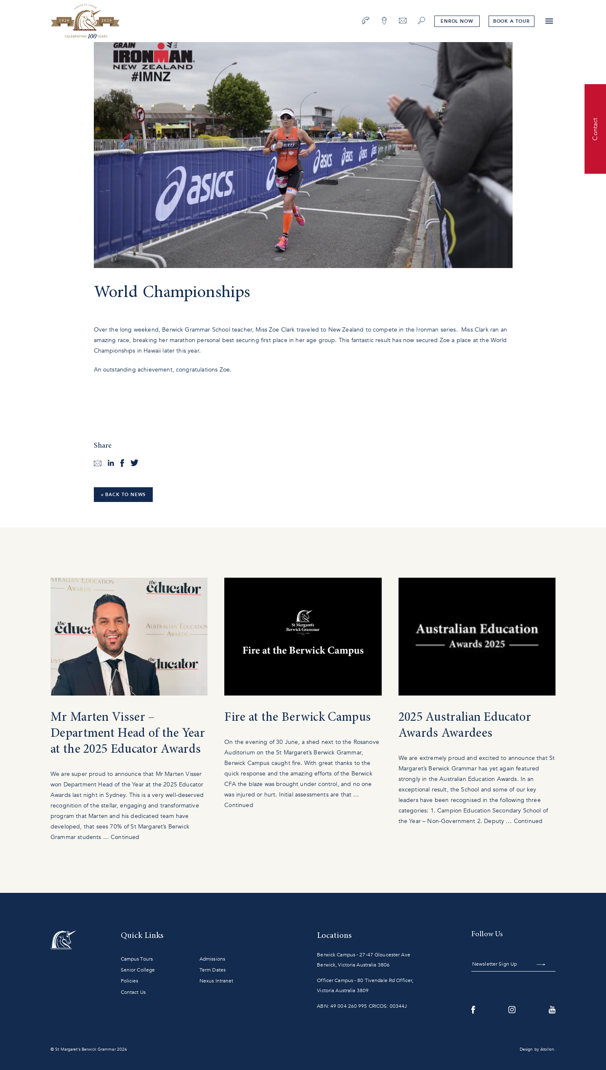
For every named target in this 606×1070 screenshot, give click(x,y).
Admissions (212, 959)
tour (511, 21)
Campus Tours (137, 959)
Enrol (456, 21)
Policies (129, 980)
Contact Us (133, 992)
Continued (125, 837)
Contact (595, 128)
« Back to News (123, 494)
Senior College (138, 969)
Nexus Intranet (216, 980)
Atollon (547, 1049)
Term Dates (212, 969)
